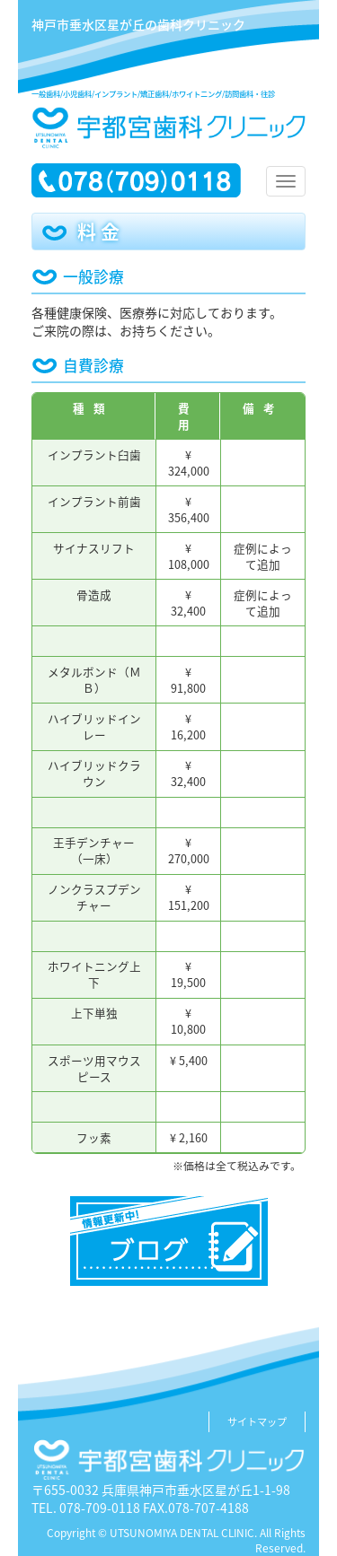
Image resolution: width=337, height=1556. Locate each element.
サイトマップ (257, 1421)
